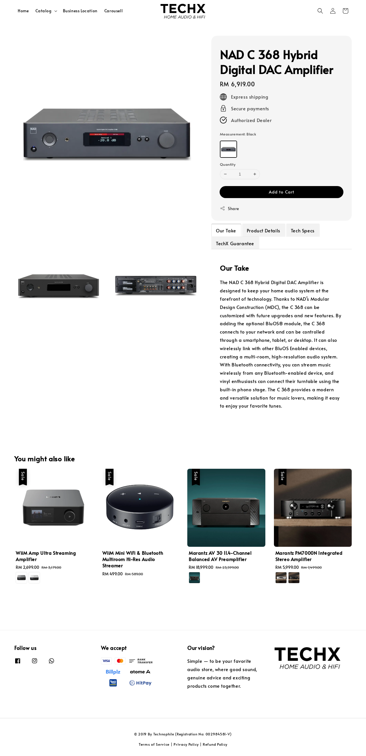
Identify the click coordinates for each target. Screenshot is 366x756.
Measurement (238, 134)
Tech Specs (303, 230)
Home (23, 10)
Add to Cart (281, 192)
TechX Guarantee (235, 243)
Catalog (43, 10)
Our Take (226, 230)
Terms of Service (154, 744)
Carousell (113, 10)
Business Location (80, 10)
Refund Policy (215, 744)
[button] (320, 11)
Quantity (227, 164)
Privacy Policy (186, 744)
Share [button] (229, 208)
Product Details (263, 230)
